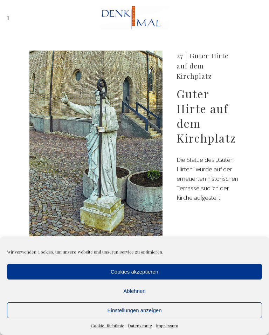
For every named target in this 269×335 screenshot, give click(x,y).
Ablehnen (134, 291)
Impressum (167, 325)
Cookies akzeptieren (134, 272)
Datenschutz (140, 325)
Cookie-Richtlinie (107, 325)
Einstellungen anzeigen (134, 310)
